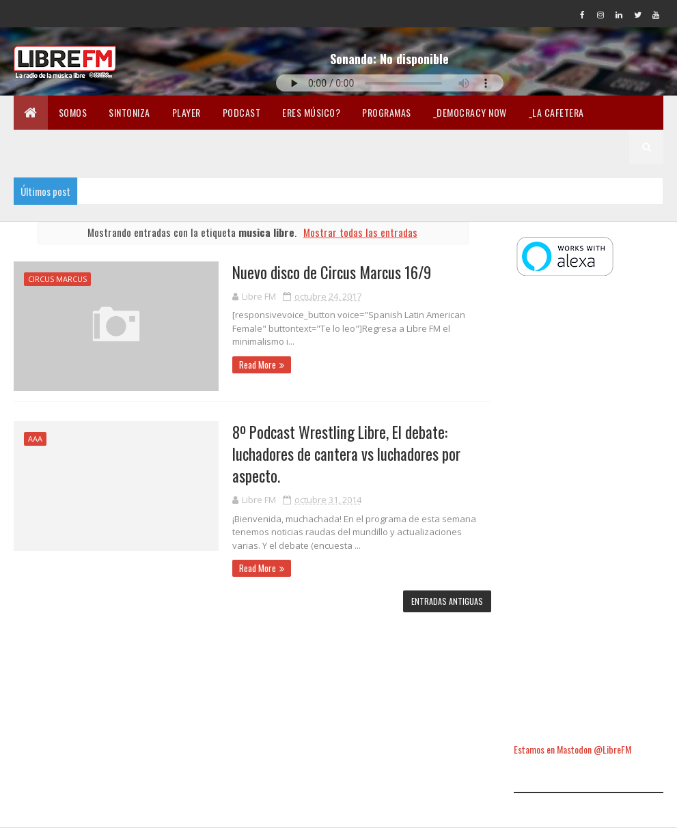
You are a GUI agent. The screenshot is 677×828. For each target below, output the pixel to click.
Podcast (242, 112)
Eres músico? (311, 112)
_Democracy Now (470, 112)
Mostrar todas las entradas (360, 232)
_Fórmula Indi (232, 146)
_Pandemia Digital (144, 146)
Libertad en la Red (557, 146)
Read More (257, 364)
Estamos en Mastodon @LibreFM (572, 749)
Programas (386, 112)
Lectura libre (466, 146)
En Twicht (306, 146)
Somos (73, 112)
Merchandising (381, 146)
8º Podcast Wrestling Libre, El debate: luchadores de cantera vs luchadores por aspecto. (346, 453)
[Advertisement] (588, 511)
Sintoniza (129, 112)
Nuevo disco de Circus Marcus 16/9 (331, 272)
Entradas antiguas (447, 601)
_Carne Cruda (54, 146)
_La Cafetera (556, 112)
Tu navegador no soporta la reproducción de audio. (389, 82)
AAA (35, 438)
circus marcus (57, 279)
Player (186, 112)
